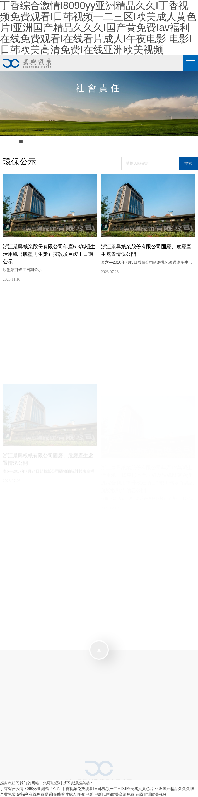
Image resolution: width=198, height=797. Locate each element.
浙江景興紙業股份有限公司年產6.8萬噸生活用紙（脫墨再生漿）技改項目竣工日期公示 (49, 254)
